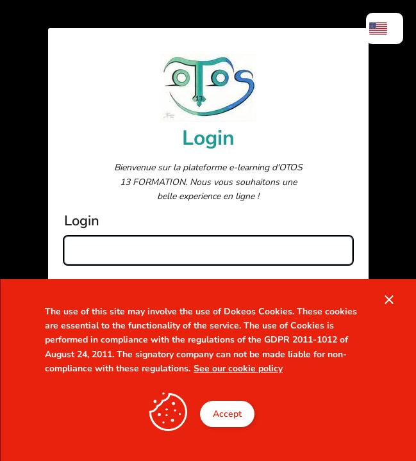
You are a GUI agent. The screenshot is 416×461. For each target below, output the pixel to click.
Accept (227, 414)
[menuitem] (384, 28)
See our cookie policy (238, 368)
